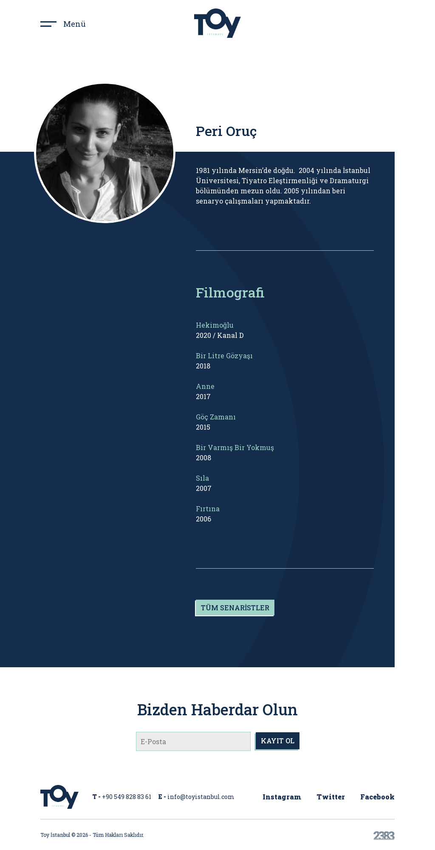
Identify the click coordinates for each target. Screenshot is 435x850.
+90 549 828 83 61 (126, 797)
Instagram (282, 796)
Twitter (330, 796)
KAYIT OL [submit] (277, 740)
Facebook (377, 796)
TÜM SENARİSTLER (235, 607)
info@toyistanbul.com (200, 797)
